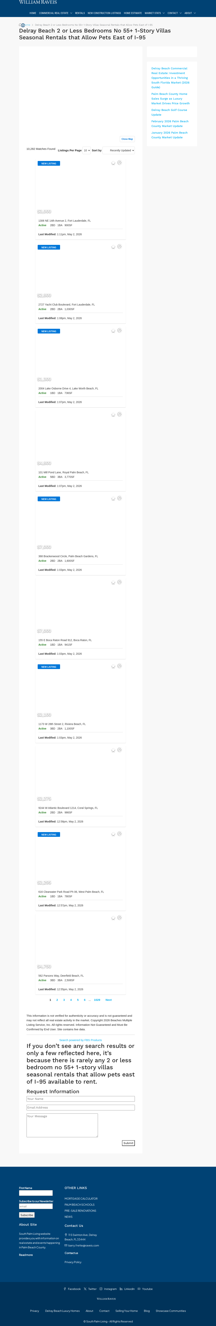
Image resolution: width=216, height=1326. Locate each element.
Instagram (108, 1288)
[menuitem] (23, 25)
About (188, 13)
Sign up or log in (124, 57)
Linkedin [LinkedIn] (127, 1288)
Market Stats (153, 13)
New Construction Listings (104, 13)
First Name (25, 1188)
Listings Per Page (70, 150)
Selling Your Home (126, 1310)
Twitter (90, 1288)
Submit (128, 1143)
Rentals (80, 13)
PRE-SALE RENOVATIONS (80, 1210)
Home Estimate (133, 13)
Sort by (97, 150)
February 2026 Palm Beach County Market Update (170, 124)
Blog (147, 1310)
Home (33, 13)
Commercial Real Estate (53, 13)
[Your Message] (62, 1125)
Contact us (71, 1253)
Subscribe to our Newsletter (36, 1201)
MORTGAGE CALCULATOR (81, 1198)
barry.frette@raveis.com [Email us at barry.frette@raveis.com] (83, 1245)
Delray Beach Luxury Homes (62, 1310)
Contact (173, 13)
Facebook (72, 1288)
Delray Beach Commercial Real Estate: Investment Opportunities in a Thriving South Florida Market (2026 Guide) (170, 78)
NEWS (69, 1216)
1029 (97, 999)
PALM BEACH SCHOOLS (80, 1204)
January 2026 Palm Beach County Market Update (169, 135)
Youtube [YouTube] (145, 1288)
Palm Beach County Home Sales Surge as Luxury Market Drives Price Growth (170, 98)
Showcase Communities (171, 1310)
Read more (26, 1254)
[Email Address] (81, 1107)
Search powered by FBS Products (80, 1040)
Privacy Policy (73, 1262)
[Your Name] (81, 1099)
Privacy (34, 1310)
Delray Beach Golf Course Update (169, 112)
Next (108, 999)
